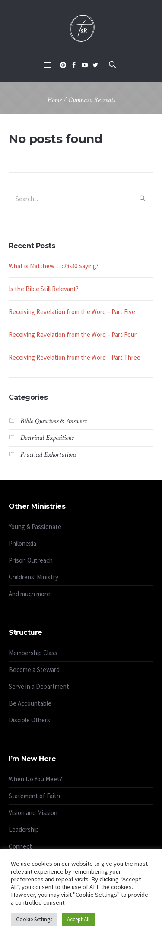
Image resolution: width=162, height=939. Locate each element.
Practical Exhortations (48, 454)
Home (55, 100)
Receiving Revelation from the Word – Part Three (74, 357)
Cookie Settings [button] (34, 919)
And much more (29, 594)
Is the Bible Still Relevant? (44, 289)
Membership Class (33, 653)
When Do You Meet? (35, 779)
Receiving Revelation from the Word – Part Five (72, 312)
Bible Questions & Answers (53, 421)
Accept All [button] (78, 919)
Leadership (24, 829)
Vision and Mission (33, 812)
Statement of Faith (34, 796)
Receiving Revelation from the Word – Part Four (73, 334)
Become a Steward (34, 669)
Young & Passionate (35, 526)
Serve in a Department (39, 686)
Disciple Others (29, 720)
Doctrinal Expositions (46, 437)
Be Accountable (30, 703)
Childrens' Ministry (33, 577)
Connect (20, 846)
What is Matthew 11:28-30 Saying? (53, 266)
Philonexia (22, 543)
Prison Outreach (31, 560)
